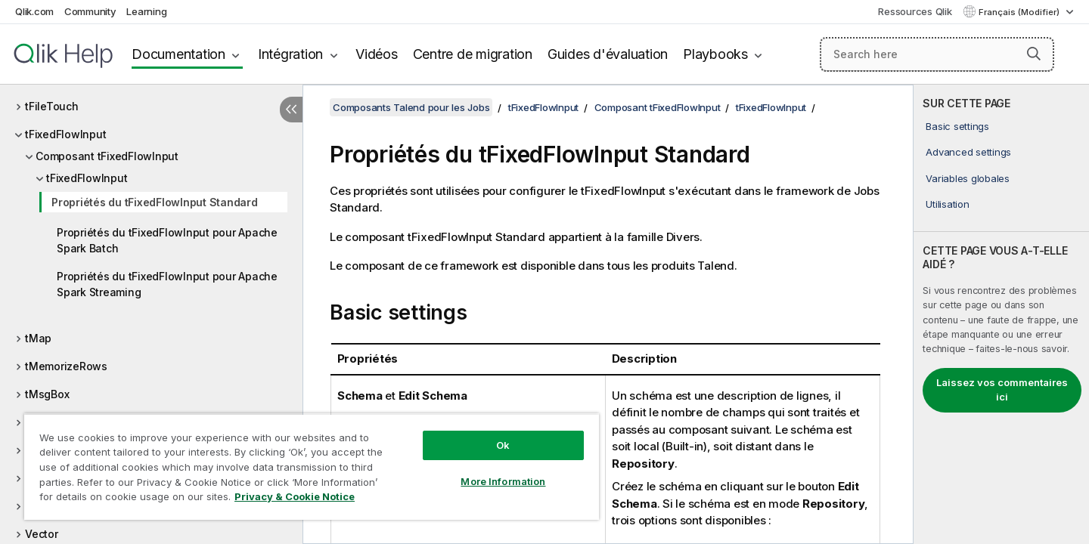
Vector (41, 533)
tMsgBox (47, 394)
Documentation (178, 54)
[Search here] (937, 54)
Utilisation (947, 204)
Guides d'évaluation (608, 54)
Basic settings (957, 126)
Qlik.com (34, 11)
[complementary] (1001, 314)
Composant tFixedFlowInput (107, 156)
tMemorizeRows (66, 366)
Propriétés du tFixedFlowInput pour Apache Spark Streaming (167, 284)
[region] (311, 466)
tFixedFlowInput (65, 134)
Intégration (290, 54)
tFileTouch (52, 106)
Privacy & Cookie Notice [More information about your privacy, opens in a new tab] (294, 496)
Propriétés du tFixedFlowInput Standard (154, 202)
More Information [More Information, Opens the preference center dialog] (503, 481)
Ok (503, 445)
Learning (146, 11)
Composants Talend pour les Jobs (411, 107)
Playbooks (715, 54)
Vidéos (376, 54)
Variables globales (968, 178)
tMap (38, 338)
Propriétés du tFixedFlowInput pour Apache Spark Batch (167, 240)
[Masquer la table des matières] (291, 109)
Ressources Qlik (914, 11)
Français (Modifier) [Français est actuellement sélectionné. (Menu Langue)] (1020, 12)
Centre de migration (472, 54)
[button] (1033, 53)
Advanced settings (968, 152)
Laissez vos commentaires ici (1002, 389)
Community (90, 11)
